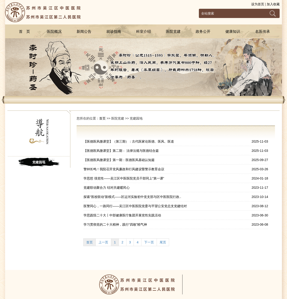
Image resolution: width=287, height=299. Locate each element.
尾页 (163, 242)
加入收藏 (273, 4)
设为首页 (257, 4)
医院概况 (54, 31)
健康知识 (232, 31)
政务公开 (203, 31)
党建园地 (38, 162)
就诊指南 (113, 31)
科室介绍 (143, 31)
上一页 (103, 242)
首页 (102, 118)
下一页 (149, 242)
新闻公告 (84, 31)
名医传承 (262, 31)
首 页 (24, 31)
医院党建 (173, 31)
